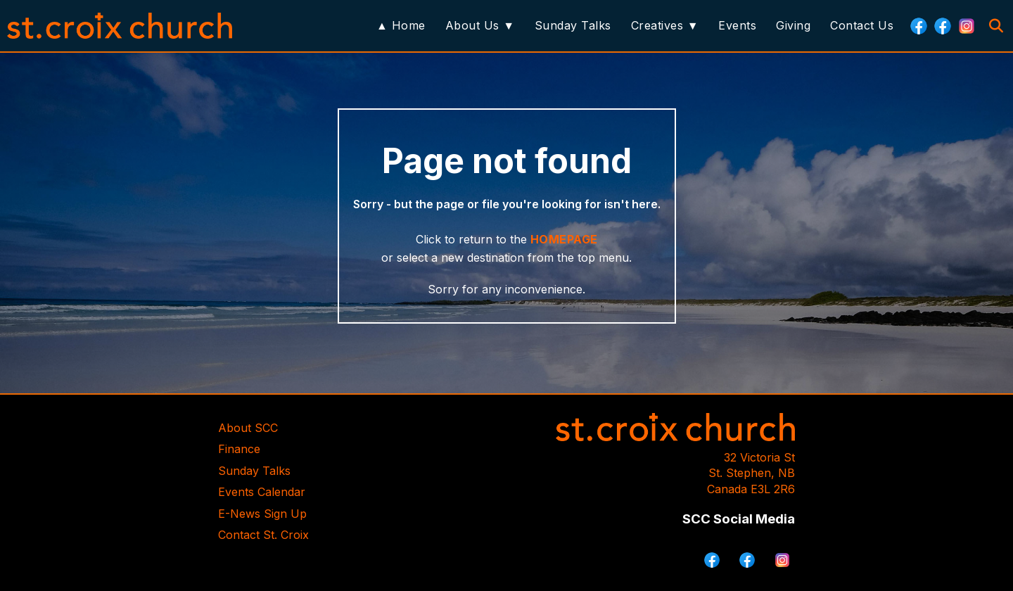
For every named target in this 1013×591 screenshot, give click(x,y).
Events (737, 25)
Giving (793, 25)
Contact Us (861, 25)
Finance (239, 449)
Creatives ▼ (665, 25)
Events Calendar (261, 492)
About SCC (248, 428)
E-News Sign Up (262, 514)
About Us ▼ (480, 25)
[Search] (996, 26)
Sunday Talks (573, 25)
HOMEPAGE (564, 239)
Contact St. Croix (263, 535)
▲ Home (401, 25)
